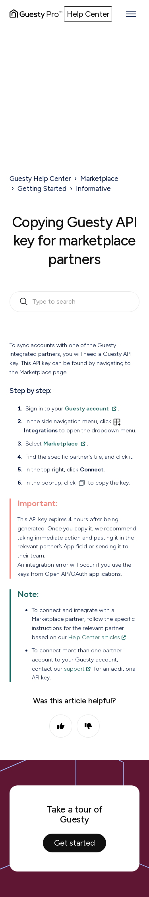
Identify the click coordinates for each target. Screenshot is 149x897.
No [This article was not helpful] (88, 726)
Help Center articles (94, 637)
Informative (93, 188)
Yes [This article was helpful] (60, 726)
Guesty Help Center (40, 179)
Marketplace (99, 179)
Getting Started (41, 188)
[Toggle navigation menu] (131, 14)
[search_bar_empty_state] (74, 301)
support (74, 668)
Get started (74, 843)
